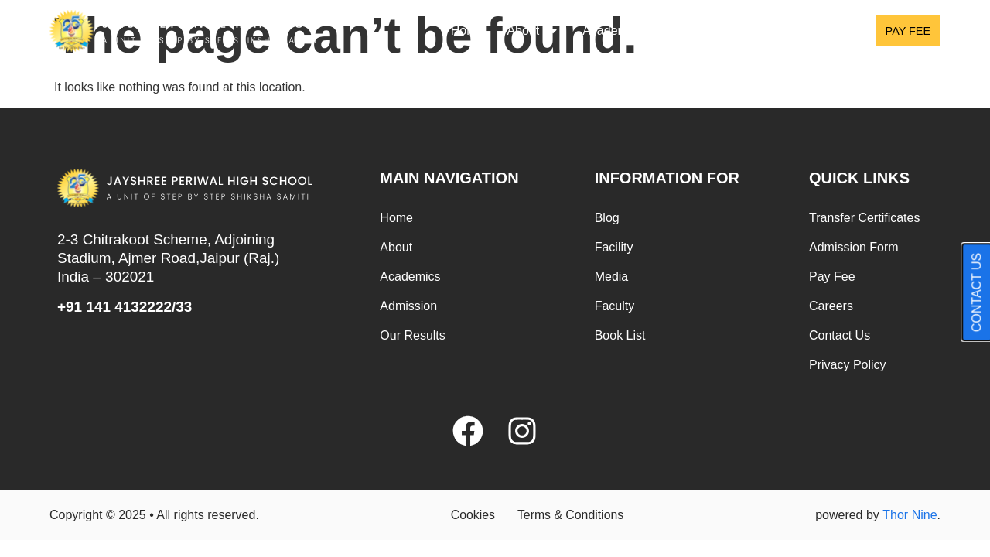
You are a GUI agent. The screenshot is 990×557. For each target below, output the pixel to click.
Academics (622, 31)
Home (467, 30)
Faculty (615, 306)
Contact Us (839, 335)
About (533, 31)
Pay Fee (832, 276)
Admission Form (854, 247)
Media (612, 276)
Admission (724, 31)
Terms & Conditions (571, 514)
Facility (614, 247)
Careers (831, 306)
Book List (620, 335)
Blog (607, 217)
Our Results (412, 335)
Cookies (471, 514)
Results (817, 31)
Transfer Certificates (864, 217)
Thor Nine (909, 514)
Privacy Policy (847, 364)
